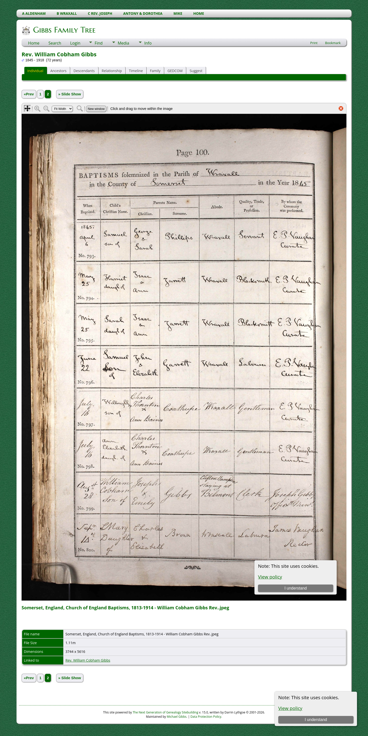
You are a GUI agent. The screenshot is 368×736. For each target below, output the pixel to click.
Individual (35, 70)
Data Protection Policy (206, 716)
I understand (316, 719)
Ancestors (58, 70)
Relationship (112, 70)
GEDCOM (174, 70)
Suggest (196, 70)
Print (314, 43)
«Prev (29, 94)
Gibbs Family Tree (64, 30)
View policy (290, 708)
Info (147, 43)
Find (99, 43)
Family (155, 70)
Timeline (136, 70)
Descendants (84, 70)
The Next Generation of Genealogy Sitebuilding (165, 712)
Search (54, 43)
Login (75, 43)
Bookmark (333, 43)
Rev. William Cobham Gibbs (87, 660)
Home (33, 43)
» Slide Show (69, 94)
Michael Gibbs (177, 716)
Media (123, 43)
